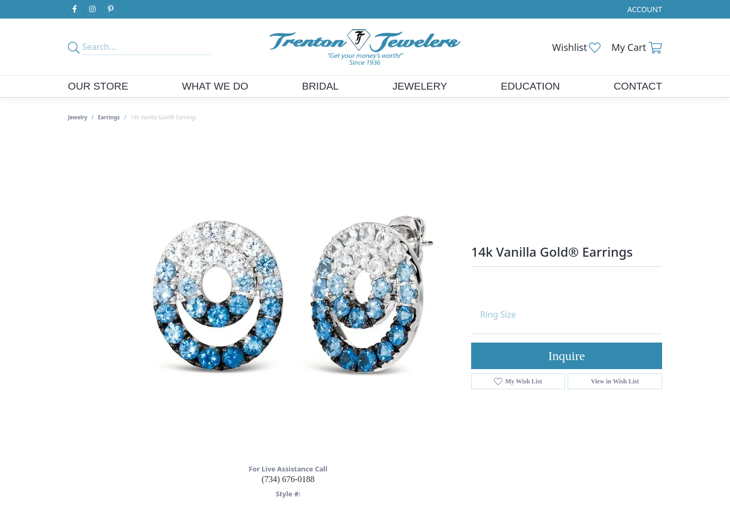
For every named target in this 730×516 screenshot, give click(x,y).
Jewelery (420, 86)
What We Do (215, 86)
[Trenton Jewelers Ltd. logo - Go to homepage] (365, 47)
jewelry (78, 117)
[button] (643, 9)
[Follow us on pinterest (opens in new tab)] (110, 9)
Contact (638, 86)
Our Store (98, 86)
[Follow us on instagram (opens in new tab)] (92, 9)
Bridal (320, 86)
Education (530, 86)
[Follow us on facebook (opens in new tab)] (74, 9)
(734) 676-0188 (288, 479)
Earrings (109, 117)
